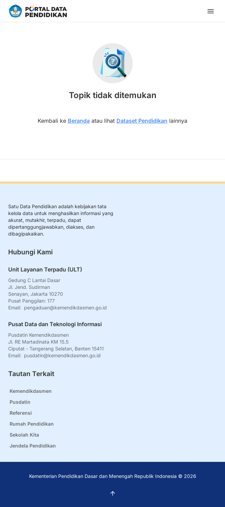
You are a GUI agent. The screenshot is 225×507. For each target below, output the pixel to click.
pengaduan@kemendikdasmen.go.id (65, 307)
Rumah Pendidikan (32, 424)
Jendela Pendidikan (33, 446)
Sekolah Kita (24, 435)
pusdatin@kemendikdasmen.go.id (62, 355)
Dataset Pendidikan (141, 120)
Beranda (79, 120)
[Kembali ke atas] (112, 170)
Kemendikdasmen (31, 391)
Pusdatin (20, 402)
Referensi (21, 413)
